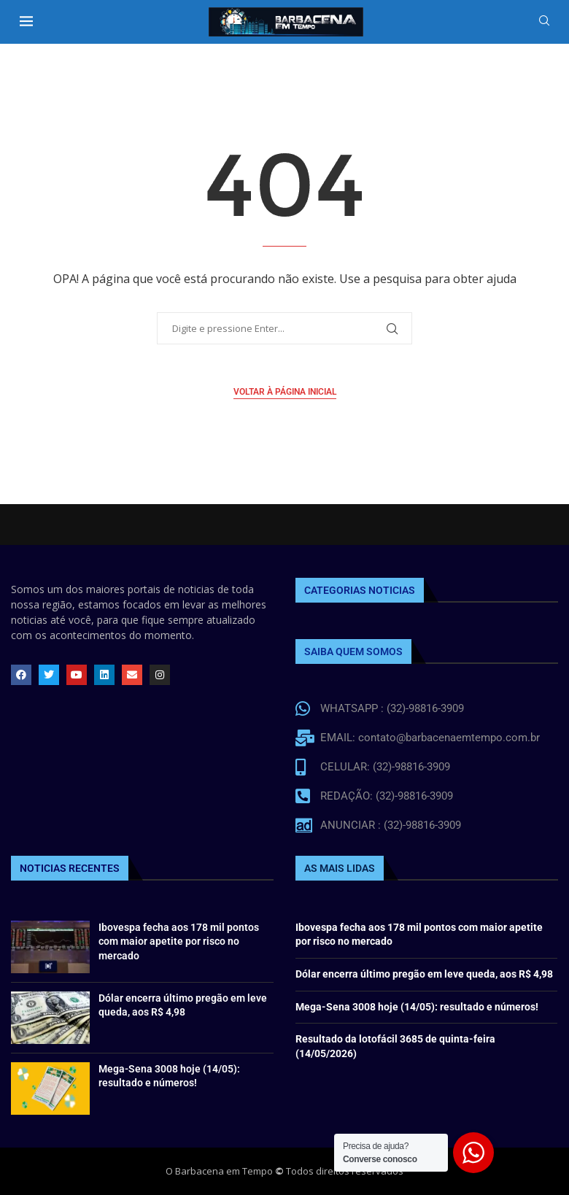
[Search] (544, 22)
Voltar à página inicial (284, 392)
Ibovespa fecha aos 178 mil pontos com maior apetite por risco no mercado (178, 941)
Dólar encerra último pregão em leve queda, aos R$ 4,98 (424, 974)
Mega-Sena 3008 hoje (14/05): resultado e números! (416, 1007)
